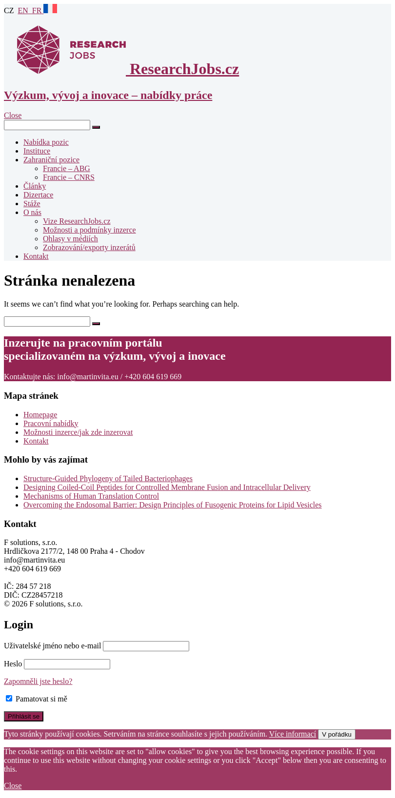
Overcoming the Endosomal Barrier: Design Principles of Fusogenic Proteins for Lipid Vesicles (172, 505)
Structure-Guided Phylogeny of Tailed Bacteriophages (108, 478)
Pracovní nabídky (50, 423)
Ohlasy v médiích (70, 238)
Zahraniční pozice (51, 160)
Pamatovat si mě (36, 699)
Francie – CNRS (69, 177)
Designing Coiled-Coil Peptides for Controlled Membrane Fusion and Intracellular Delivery (167, 487)
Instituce (36, 151)
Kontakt (36, 256)
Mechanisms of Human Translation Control (91, 496)
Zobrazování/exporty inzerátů (89, 247)
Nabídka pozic (46, 142)
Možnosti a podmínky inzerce (89, 230)
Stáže (31, 203)
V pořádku (337, 734)
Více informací (292, 734)
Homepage (40, 414)
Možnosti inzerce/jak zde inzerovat (78, 432)
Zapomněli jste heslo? (38, 681)
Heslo (13, 664)
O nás (32, 212)
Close (12, 785)
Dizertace (38, 195)
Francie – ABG (66, 168)
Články (34, 186)
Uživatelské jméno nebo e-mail (52, 646)
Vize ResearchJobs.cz (77, 221)
